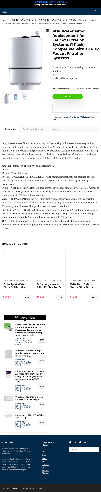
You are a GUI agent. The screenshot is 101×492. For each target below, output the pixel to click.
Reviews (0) (56, 129)
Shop (44, 455)
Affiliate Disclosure (47, 471)
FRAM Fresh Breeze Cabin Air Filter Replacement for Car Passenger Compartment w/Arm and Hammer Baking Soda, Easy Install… (30, 330)
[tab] (10, 129)
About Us (44, 459)
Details (95, 88)
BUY (67, 96)
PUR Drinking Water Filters (51, 20)
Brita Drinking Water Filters (16, 281)
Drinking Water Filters (22, 20)
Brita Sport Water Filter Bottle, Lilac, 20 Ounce (17, 287)
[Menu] (5, 11)
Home (4, 20)
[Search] (95, 11)
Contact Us (45, 465)
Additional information (33, 129)
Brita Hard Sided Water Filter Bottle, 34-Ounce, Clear (82, 287)
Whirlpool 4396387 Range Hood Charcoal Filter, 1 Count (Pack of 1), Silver (30, 353)
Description (10, 129)
